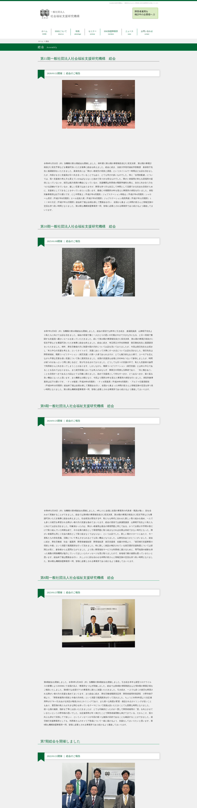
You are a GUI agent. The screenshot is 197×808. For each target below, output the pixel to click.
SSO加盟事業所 (111, 32)
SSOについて (61, 32)
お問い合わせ (147, 32)
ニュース (129, 32)
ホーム (44, 32)
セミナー (92, 32)
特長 (77, 32)
